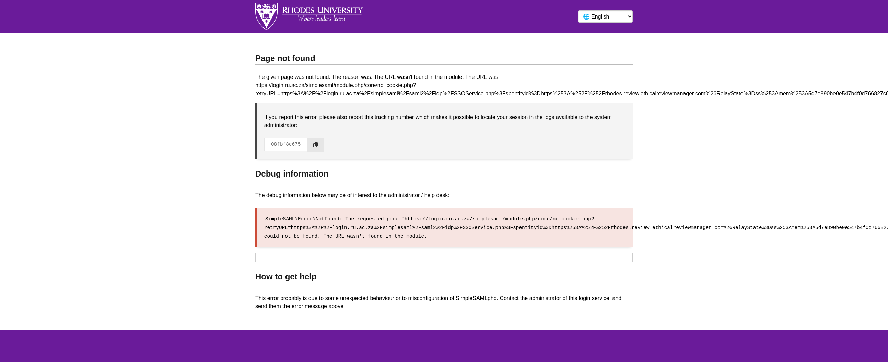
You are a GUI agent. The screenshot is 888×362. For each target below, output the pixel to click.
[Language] (605, 16)
